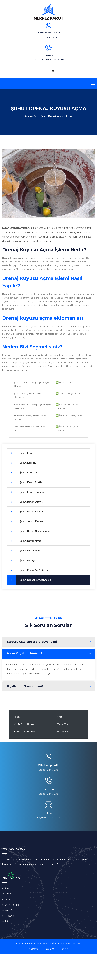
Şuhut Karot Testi (24, 472)
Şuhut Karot (20, 453)
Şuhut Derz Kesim (23, 550)
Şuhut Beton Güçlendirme (28, 531)
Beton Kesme (12, 904)
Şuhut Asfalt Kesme (25, 521)
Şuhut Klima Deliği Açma (27, 570)
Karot (7, 888)
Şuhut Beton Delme (25, 502)
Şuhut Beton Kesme (25, 511)
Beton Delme (12, 899)
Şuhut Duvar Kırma (24, 541)
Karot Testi (10, 910)
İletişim (8, 921)
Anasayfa (30, 116)
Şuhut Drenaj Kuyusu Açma (29, 580)
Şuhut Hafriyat (22, 560)
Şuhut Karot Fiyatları (25, 482)
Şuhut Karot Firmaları (26, 492)
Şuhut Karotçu (21, 462)
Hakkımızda (50, 948)
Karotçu (9, 893)
